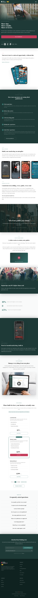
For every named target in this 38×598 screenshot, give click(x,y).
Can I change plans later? (19, 521)
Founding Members (23, 568)
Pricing (21, 566)
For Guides (21, 574)
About (2, 580)
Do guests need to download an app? (19, 505)
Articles (2, 586)
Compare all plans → (19, 485)
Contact (2, 584)
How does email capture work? (19, 528)
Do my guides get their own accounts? (19, 502)
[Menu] (36, 2)
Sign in (23, 553)
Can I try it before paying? (19, 508)
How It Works (22, 572)
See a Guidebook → (19, 36)
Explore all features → (6, 62)
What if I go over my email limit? (19, 525)
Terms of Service (22, 595)
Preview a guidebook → (10, 138)
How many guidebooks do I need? (19, 515)
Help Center (22, 580)
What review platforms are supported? (19, 518)
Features (21, 564)
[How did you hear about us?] (19, 551)
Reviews (2, 582)
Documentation (22, 582)
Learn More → (19, 433)
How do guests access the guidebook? (19, 512)
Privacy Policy (16, 595)
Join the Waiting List (27, 547)
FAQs (20, 570)
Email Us (21, 584)
